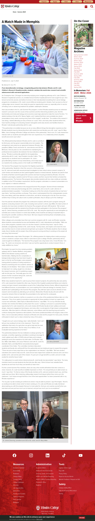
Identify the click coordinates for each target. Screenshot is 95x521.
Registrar (38, 485)
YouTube (80, 455)
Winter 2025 (78, 57)
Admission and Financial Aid (44, 470)
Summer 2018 (78, 80)
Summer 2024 (78, 59)
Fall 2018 (76, 78)
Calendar (86, 6)
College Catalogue (18, 482)
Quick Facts (16, 491)
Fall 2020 (77, 68)
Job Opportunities (18, 488)
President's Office (41, 482)
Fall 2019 (76, 72)
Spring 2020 (78, 70)
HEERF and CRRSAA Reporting (45, 476)
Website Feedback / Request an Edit (69, 479)
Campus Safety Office (65, 488)
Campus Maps (17, 476)
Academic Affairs (41, 468)
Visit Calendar (17, 499)
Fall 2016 (76, 85)
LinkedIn (47, 455)
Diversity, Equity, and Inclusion (45, 473)
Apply (55, 1)
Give (77, 1)
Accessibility (16, 470)
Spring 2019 (77, 76)
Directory (15, 485)
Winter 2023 (78, 61)
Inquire (44, 1)
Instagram (31, 455)
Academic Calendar (19, 468)
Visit (66, 1)
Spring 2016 (77, 87)
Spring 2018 (77, 81)
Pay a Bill (61, 470)
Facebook (14, 455)
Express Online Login (65, 468)
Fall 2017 (76, 83)
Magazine (88, 1)
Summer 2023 (22, 12)
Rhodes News (18, 6)
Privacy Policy (63, 473)
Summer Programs (18, 496)
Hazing (61, 493)
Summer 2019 (78, 74)
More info (39, 519)
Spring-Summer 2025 (81, 55)
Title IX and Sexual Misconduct (68, 490)
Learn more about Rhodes (81, 118)
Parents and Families (19, 494)
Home (14, 12)
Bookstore (16, 473)
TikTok (64, 455)
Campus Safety (17, 479)
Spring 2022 (78, 66)
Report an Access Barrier (66, 476)
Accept (81, 517)
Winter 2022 (78, 64)
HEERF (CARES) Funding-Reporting (46, 479)
